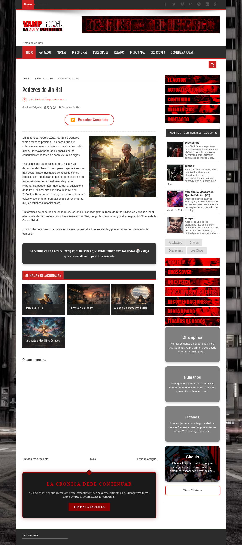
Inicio (29, 52)
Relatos (119, 52)
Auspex (190, 218)
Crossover (157, 52)
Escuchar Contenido (89, 119)
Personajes (100, 52)
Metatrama (137, 52)
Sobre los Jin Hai (70, 107)
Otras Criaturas (193, 490)
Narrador (45, 52)
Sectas (61, 52)
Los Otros (196, 250)
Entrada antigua (146, 459)
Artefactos (175, 242)
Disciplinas (79, 52)
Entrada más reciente (35, 459)
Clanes (189, 165)
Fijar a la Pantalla (89, 507)
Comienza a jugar (182, 52)
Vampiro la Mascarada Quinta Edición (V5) (199, 193)
